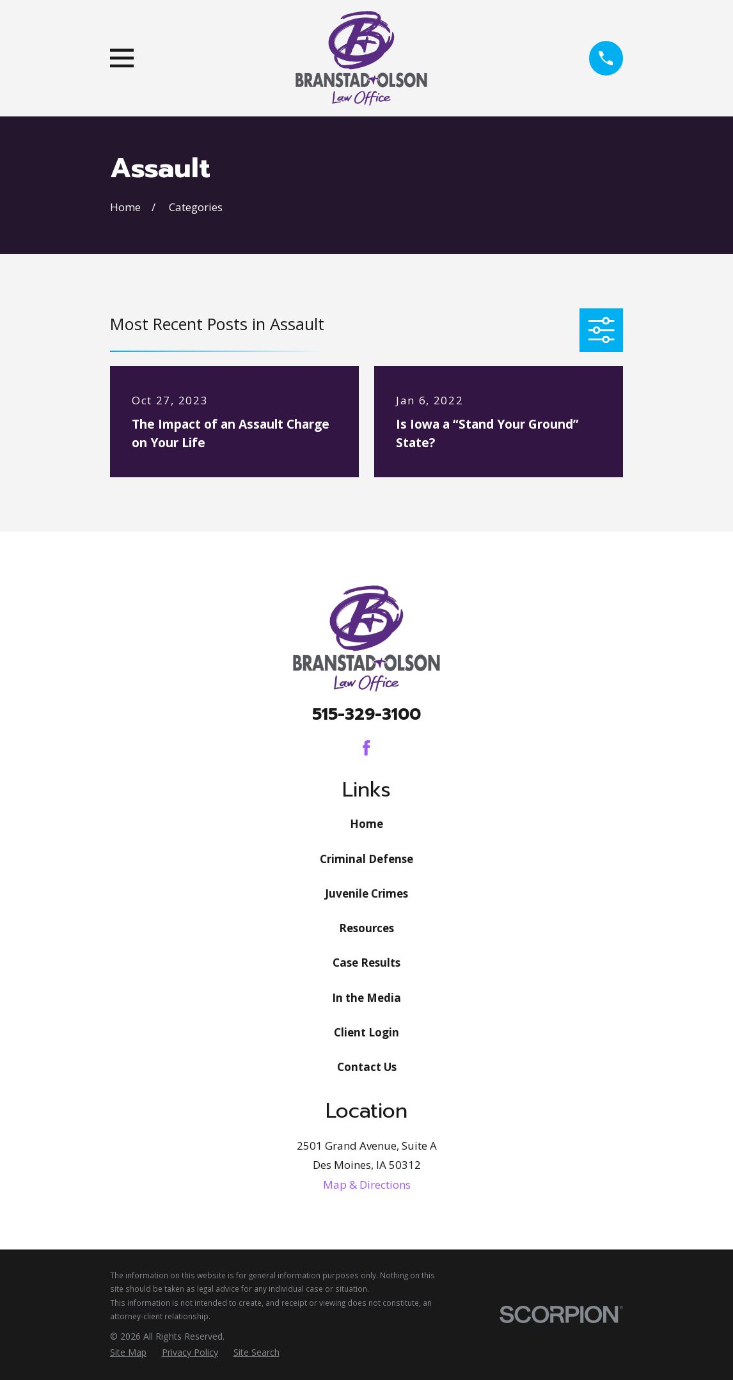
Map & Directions (367, 1184)
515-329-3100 (366, 714)
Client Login (366, 1032)
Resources (366, 928)
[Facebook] (366, 748)
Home (366, 823)
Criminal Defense (366, 859)
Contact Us (367, 1066)
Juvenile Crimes (366, 893)
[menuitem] (128, 1352)
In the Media (366, 997)
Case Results (366, 962)
